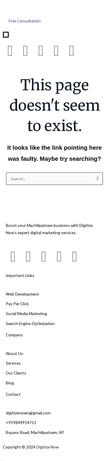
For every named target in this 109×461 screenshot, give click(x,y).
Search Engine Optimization (30, 323)
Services (13, 363)
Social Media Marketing (26, 313)
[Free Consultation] (25, 21)
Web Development (22, 294)
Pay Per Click (17, 303)
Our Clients (16, 372)
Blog (10, 382)
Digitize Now (47, 446)
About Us (14, 353)
